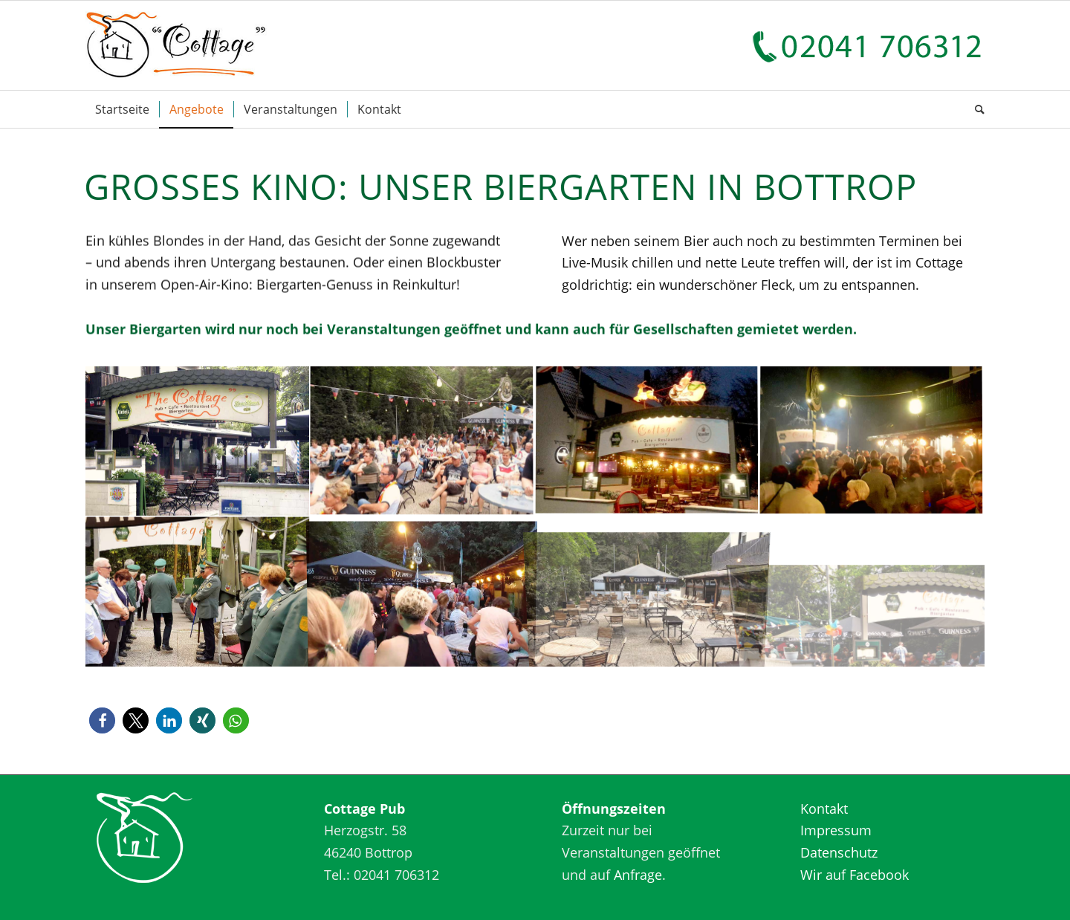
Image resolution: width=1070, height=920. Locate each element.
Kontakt (824, 808)
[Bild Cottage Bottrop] (197, 441)
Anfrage (638, 875)
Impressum (836, 830)
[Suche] (975, 109)
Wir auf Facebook (854, 875)
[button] (102, 720)
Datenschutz (839, 852)
